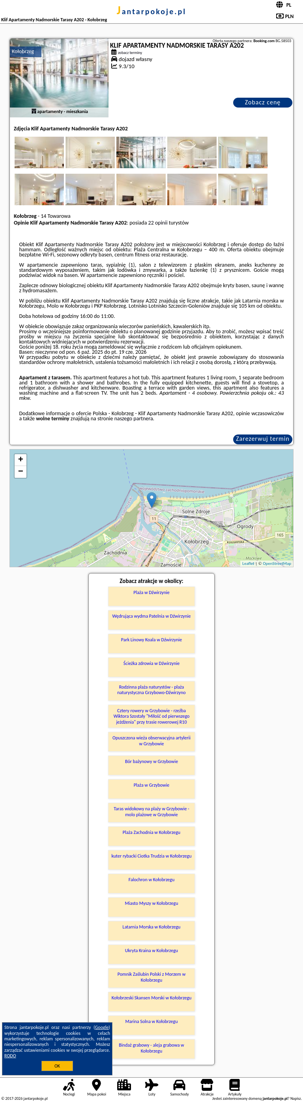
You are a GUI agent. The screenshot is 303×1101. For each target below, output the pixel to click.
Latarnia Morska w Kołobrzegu (152, 927)
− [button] (20, 472)
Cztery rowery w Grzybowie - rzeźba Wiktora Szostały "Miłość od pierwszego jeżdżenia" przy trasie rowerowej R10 (152, 716)
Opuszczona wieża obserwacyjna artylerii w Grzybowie (151, 740)
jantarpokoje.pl (152, 11)
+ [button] (20, 460)
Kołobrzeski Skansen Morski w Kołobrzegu (152, 998)
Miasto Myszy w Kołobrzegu (151, 903)
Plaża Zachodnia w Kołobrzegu (151, 832)
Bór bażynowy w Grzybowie (151, 761)
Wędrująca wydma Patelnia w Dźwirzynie (151, 616)
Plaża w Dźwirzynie (151, 592)
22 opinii (158, 222)
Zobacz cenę (263, 102)
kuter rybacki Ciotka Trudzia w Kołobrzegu (152, 856)
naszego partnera (133, 418)
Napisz (295, 1098)
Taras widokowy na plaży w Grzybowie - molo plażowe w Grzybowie (151, 811)
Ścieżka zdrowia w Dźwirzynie (151, 663)
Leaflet (248, 563)
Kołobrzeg (23, 51)
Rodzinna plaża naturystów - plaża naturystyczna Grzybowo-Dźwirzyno (151, 689)
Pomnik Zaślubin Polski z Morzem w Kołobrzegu (151, 976)
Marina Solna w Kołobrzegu (151, 1021)
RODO (10, 1055)
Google (102, 1027)
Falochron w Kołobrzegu (152, 879)
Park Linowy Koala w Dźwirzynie (151, 639)
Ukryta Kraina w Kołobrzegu (151, 950)
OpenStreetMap (277, 563)
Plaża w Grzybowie (152, 785)
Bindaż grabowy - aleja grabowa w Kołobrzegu (151, 1047)
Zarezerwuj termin (263, 438)
